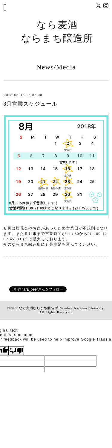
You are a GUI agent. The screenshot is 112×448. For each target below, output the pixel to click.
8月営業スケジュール (30, 104)
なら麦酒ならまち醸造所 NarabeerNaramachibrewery (61, 308)
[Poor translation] (16, 350)
